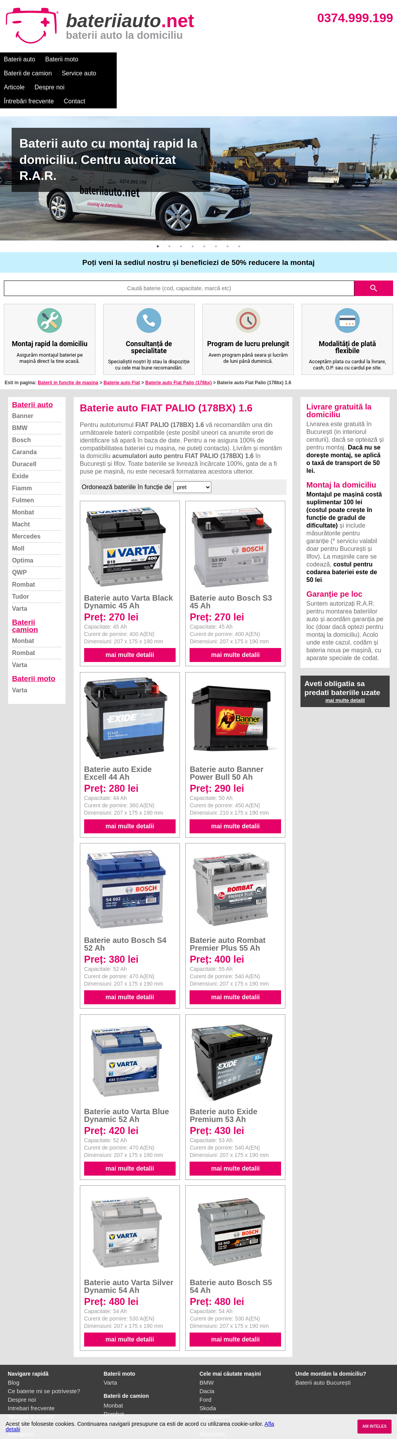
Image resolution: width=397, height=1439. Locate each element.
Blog (13, 1340)
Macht (21, 482)
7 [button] (227, 204)
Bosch (21, 398)
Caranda (24, 410)
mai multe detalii (129, 613)
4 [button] (193, 204)
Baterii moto (61, 59)
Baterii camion (25, 584)
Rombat (23, 542)
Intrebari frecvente (31, 1366)
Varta (19, 566)
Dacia (207, 1349)
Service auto (163, 59)
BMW (20, 386)
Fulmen (23, 458)
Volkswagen (215, 1374)
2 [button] (169, 204)
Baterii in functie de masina (68, 340)
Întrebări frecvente (284, 59)
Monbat (23, 470)
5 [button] (204, 204)
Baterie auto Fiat (122, 340)
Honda (208, 1409)
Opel (206, 1400)
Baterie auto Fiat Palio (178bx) (178, 340)
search (373, 246)
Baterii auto (19, 59)
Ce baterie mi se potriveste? (44, 1349)
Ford (206, 1357)
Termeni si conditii (31, 1374)
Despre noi (236, 59)
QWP (19, 530)
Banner (22, 374)
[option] (198, 136)
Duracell (24, 422)
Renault (210, 1383)
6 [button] (216, 204)
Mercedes (26, 494)
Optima (22, 518)
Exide (20, 434)
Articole (200, 59)
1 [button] (158, 204)
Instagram (21, 1391)
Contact (329, 59)
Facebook (20, 1383)
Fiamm (22, 446)
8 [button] (239, 204)
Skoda (208, 1366)
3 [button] (181, 204)
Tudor (20, 554)
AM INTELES (374, 1426)
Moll (18, 506)
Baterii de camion (112, 59)
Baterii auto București (323, 1340)
